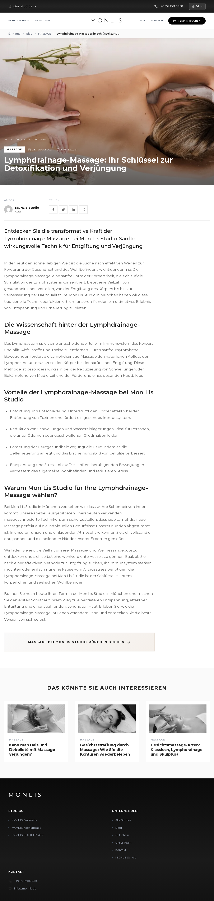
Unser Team (41, 20)
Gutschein (122, 835)
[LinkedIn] (73, 209)
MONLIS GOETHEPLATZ (27, 835)
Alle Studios (123, 820)
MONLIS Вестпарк (24, 820)
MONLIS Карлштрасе (26, 827)
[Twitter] (63, 209)
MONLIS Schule (18, 20)
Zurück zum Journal (25, 139)
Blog (143, 20)
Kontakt (120, 850)
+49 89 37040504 (25, 881)
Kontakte (157, 20)
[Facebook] (53, 209)
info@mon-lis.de (25, 888)
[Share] (83, 209)
